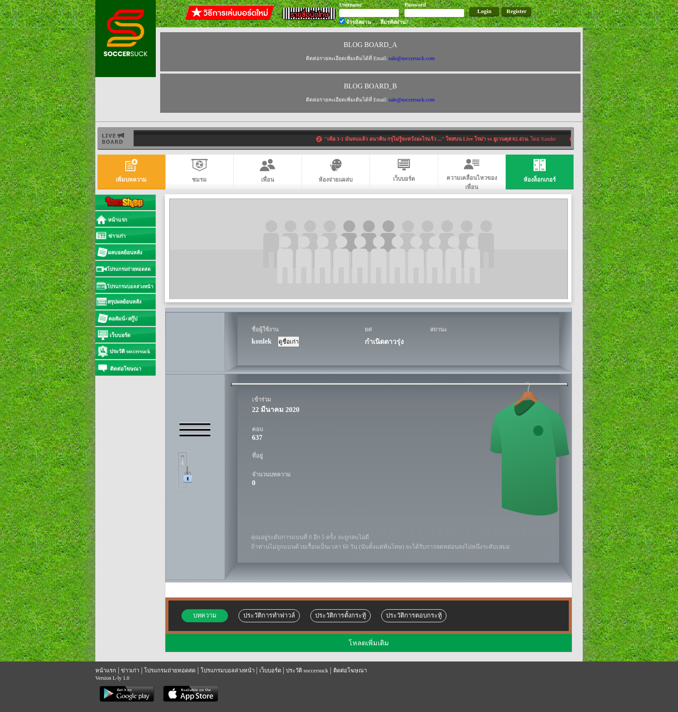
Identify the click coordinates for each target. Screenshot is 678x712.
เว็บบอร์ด (270, 670)
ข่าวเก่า (130, 670)
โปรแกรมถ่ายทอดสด (169, 670)
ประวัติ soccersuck (307, 670)
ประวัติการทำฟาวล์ (269, 615)
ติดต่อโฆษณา (350, 670)
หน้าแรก (105, 670)
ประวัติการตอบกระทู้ (414, 615)
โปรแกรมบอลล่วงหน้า (228, 670)
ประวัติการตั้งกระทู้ (340, 615)
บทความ (204, 615)
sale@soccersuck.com (412, 58)
